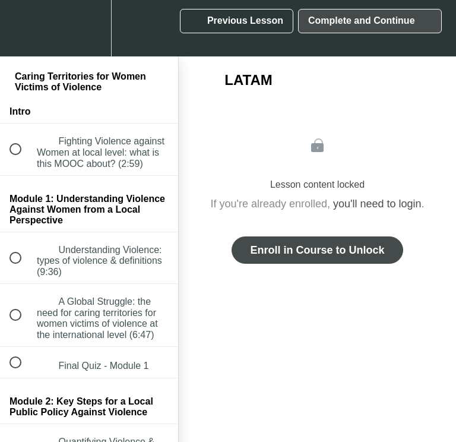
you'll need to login (377, 204)
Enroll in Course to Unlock (317, 250)
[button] (22, 28)
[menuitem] (89, 28)
